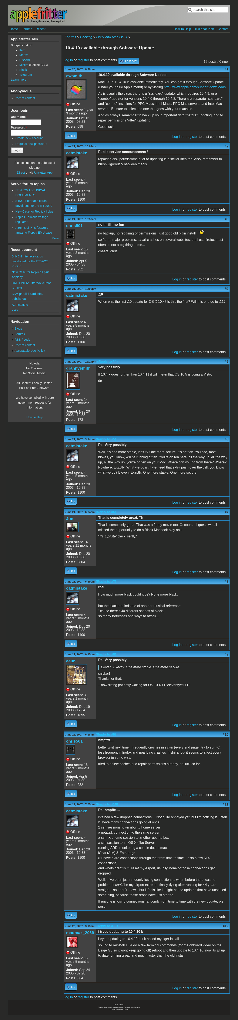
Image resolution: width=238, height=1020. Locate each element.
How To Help (182, 29)
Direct (21, 172)
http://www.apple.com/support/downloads (195, 87)
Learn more (19, 79)
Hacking (86, 37)
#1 (226, 69)
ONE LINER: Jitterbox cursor (31, 283)
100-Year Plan (204, 29)
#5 (226, 361)
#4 (226, 289)
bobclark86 (19, 298)
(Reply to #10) (107, 804)
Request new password (31, 144)
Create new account (29, 138)
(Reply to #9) (105, 734)
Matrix (23, 55)
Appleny (17, 277)
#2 (226, 146)
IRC (22, 50)
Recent (41, 29)
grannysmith (78, 368)
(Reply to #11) (106, 926)
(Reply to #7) (106, 581)
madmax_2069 (80, 932)
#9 (226, 654)
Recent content (24, 98)
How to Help (34, 417)
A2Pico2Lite (20, 304)
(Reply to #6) (106, 512)
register (83, 60)
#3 (226, 219)
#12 (225, 926)
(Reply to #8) (106, 654)
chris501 (74, 225)
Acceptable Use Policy (29, 350)
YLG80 (16, 266)
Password (19, 127)
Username (19, 117)
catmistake (76, 153)
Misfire (23, 65)
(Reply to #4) (107, 361)
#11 (225, 804)
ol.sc (15, 309)
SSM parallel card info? (27, 294)
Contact (223, 29)
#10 (225, 734)
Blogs (18, 328)
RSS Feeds (22, 339)
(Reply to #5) (106, 439)
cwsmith (74, 76)
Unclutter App (43, 172)
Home (14, 29)
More (55, 238)
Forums (27, 29)
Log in (68, 60)
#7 (226, 512)
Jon (69, 518)
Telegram (25, 74)
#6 (226, 439)
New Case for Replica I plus (34, 211)
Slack (23, 69)
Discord (24, 60)
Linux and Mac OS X (111, 37)
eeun (71, 661)
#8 (226, 581)
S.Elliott (17, 288)
